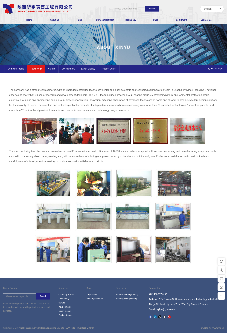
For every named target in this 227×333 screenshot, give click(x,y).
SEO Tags (70, 328)
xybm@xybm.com (166, 309)
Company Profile (16, 68)
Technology (36, 68)
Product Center (109, 68)
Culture (51, 68)
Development (68, 68)
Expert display (88, 68)
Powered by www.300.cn (212, 328)
